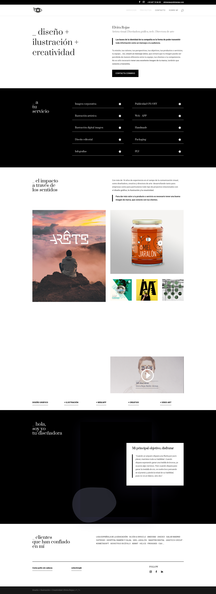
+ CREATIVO (133, 402)
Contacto (160, 10)
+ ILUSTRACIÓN (71, 402)
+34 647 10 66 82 (154, 2)
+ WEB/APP (101, 402)
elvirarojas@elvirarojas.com (173, 2)
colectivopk (76, 568)
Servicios (131, 10)
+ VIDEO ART (165, 402)
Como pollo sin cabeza (42, 568)
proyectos (146, 10)
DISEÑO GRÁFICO (40, 402)
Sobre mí (173, 10)
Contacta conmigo (125, 73)
